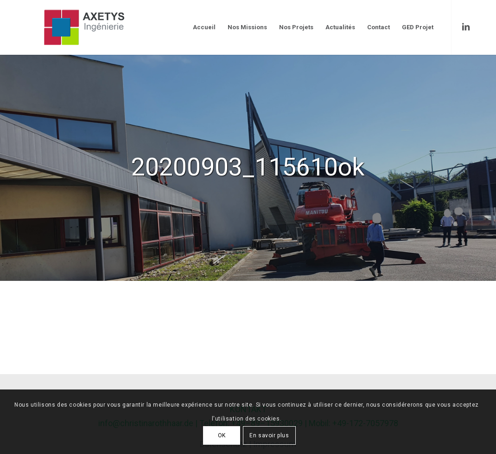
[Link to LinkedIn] (466, 27)
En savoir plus (269, 435)
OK (222, 435)
